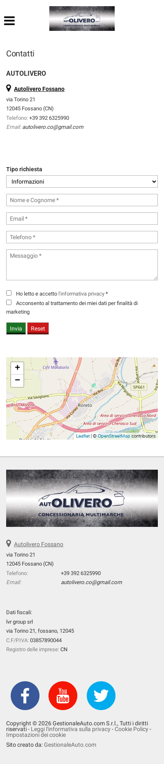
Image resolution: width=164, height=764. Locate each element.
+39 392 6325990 (49, 118)
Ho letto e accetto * (62, 294)
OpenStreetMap (114, 435)
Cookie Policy (131, 729)
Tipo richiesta (24, 169)
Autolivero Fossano (38, 544)
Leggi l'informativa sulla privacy (71, 729)
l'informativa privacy (81, 294)
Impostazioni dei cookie (36, 734)
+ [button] (17, 368)
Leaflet (83, 435)
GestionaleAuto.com (70, 744)
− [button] (17, 381)
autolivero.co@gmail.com (52, 127)
